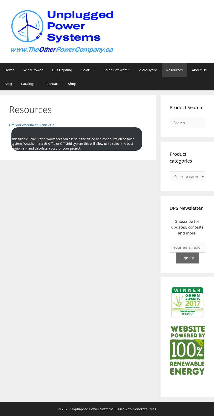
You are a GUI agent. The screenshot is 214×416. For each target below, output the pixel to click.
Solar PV (88, 70)
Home (9, 70)
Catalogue (29, 83)
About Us (199, 70)
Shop (72, 83)
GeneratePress (144, 409)
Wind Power (33, 70)
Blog (8, 83)
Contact (53, 83)
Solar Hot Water (116, 70)
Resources (174, 70)
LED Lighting (62, 70)
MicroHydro (147, 70)
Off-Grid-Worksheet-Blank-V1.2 (31, 125)
